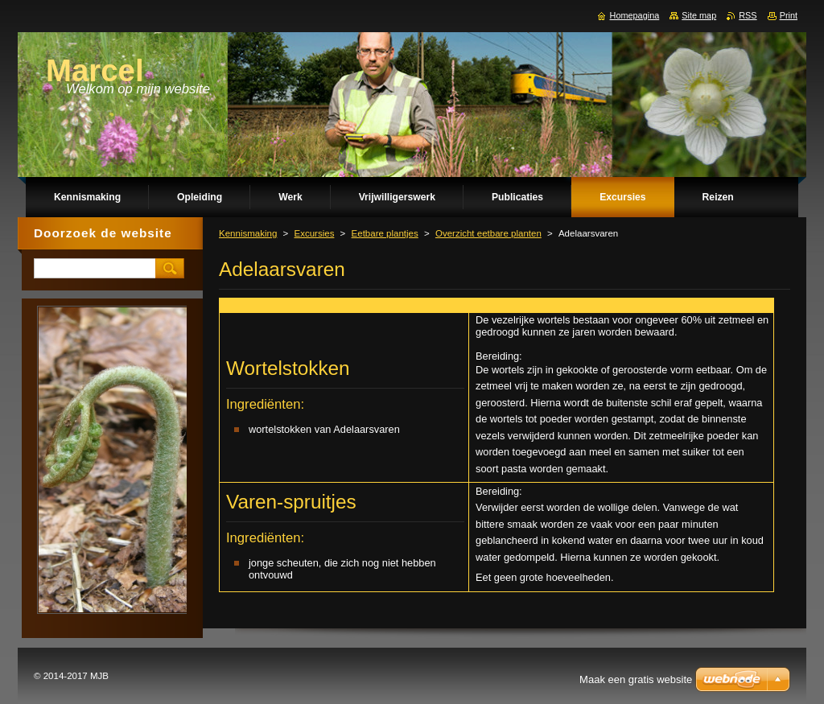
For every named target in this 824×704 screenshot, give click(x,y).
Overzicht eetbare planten (488, 233)
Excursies (314, 233)
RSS (747, 15)
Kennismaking (248, 233)
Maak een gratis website (635, 679)
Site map (699, 15)
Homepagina (635, 15)
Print (788, 15)
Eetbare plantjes (385, 233)
